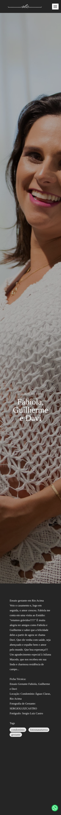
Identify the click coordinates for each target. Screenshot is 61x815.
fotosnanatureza (39, 729)
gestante (15, 734)
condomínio (18, 729)
